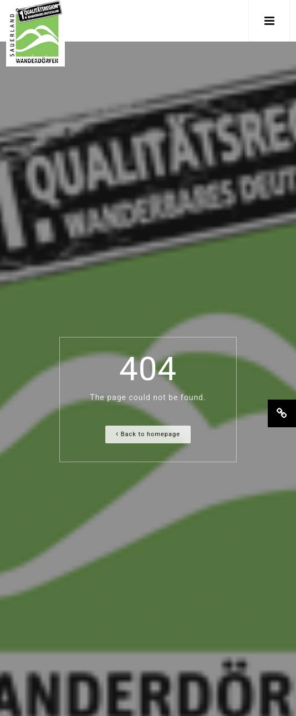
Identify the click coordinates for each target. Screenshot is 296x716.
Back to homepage (148, 434)
